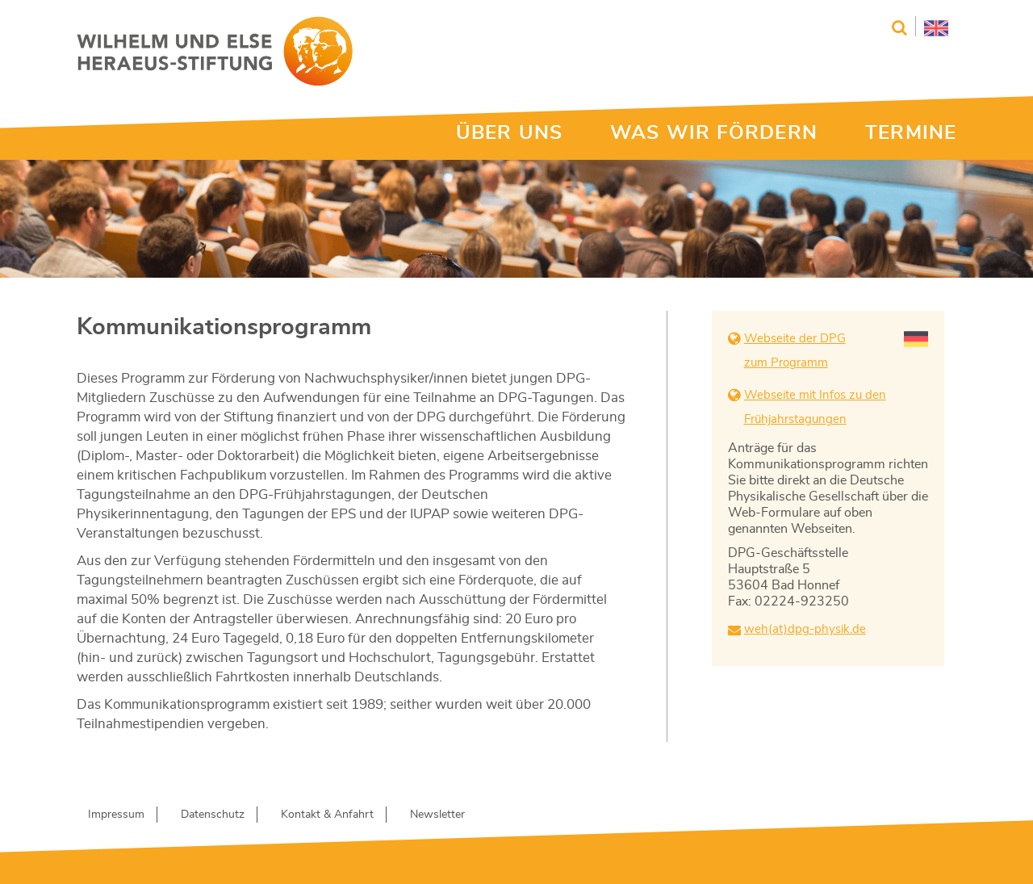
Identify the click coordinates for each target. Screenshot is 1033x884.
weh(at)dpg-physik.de (805, 629)
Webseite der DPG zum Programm (795, 351)
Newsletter (437, 814)
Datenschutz (213, 814)
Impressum (116, 814)
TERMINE (910, 133)
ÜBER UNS (509, 133)
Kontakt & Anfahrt (327, 814)
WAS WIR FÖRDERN (714, 133)
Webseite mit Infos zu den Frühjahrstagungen (815, 407)
